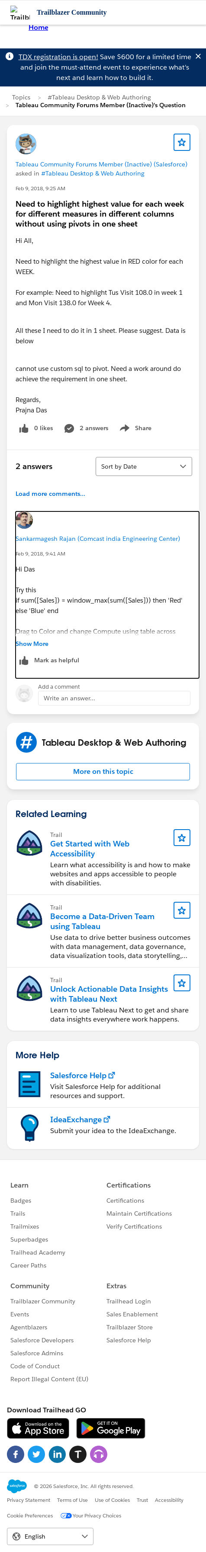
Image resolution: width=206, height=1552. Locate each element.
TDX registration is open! (58, 56)
